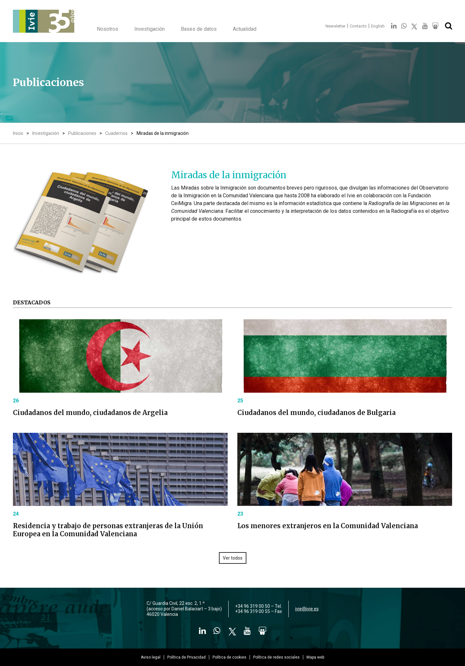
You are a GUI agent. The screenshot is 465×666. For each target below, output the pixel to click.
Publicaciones (82, 133)
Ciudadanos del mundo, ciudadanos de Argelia (90, 413)
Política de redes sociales (276, 657)
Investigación (149, 29)
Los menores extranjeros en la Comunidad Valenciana (327, 526)
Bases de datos (199, 29)
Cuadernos (116, 133)
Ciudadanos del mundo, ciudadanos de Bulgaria (316, 413)
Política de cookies (229, 657)
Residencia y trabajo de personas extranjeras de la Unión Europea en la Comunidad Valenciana (108, 530)
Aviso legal (150, 657)
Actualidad (244, 29)
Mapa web (315, 657)
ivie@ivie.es (307, 608)
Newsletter (336, 26)
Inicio (18, 133)
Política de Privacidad (186, 657)
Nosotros (107, 29)
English (378, 26)
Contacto (358, 26)
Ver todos (233, 558)
